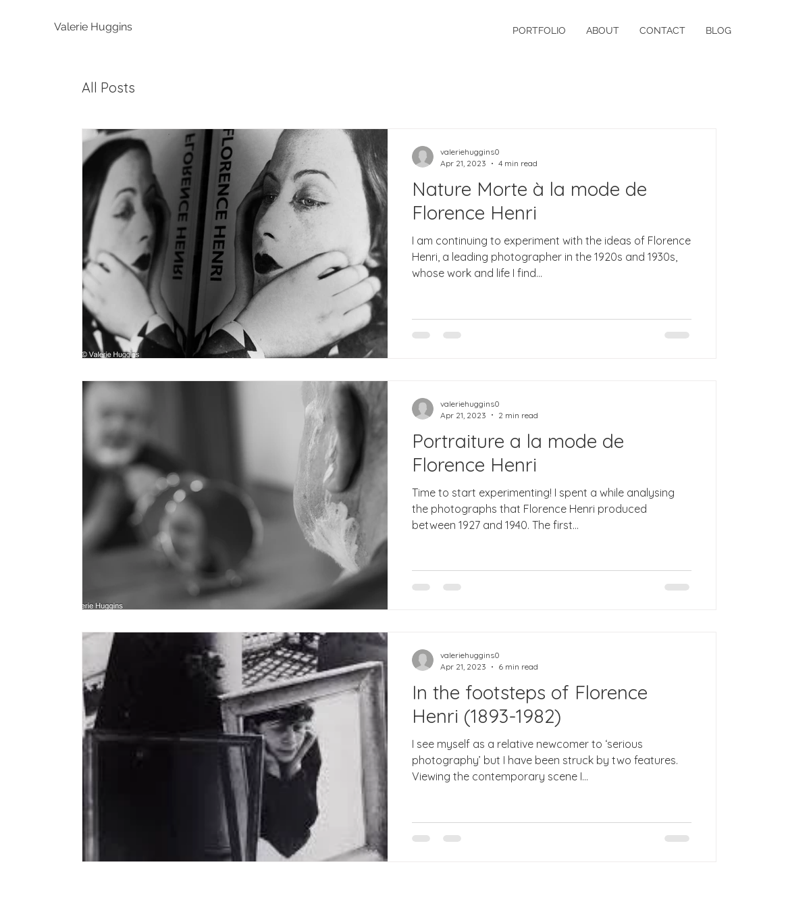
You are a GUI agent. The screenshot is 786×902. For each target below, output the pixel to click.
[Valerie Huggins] (98, 27)
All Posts (108, 87)
